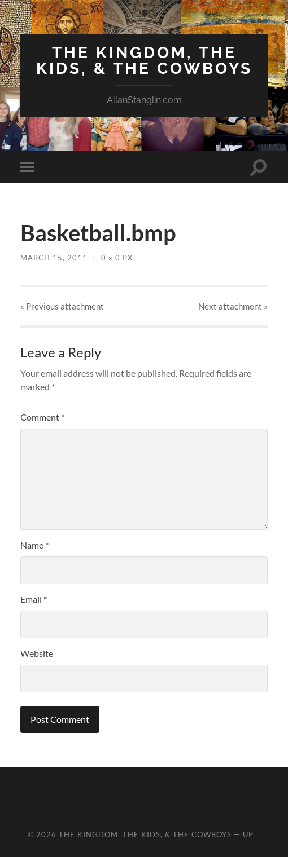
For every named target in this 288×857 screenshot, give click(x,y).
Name (34, 545)
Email (33, 599)
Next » (233, 306)
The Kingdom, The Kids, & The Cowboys (144, 60)
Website (36, 653)
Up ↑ (251, 834)
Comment (42, 417)
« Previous (62, 306)
